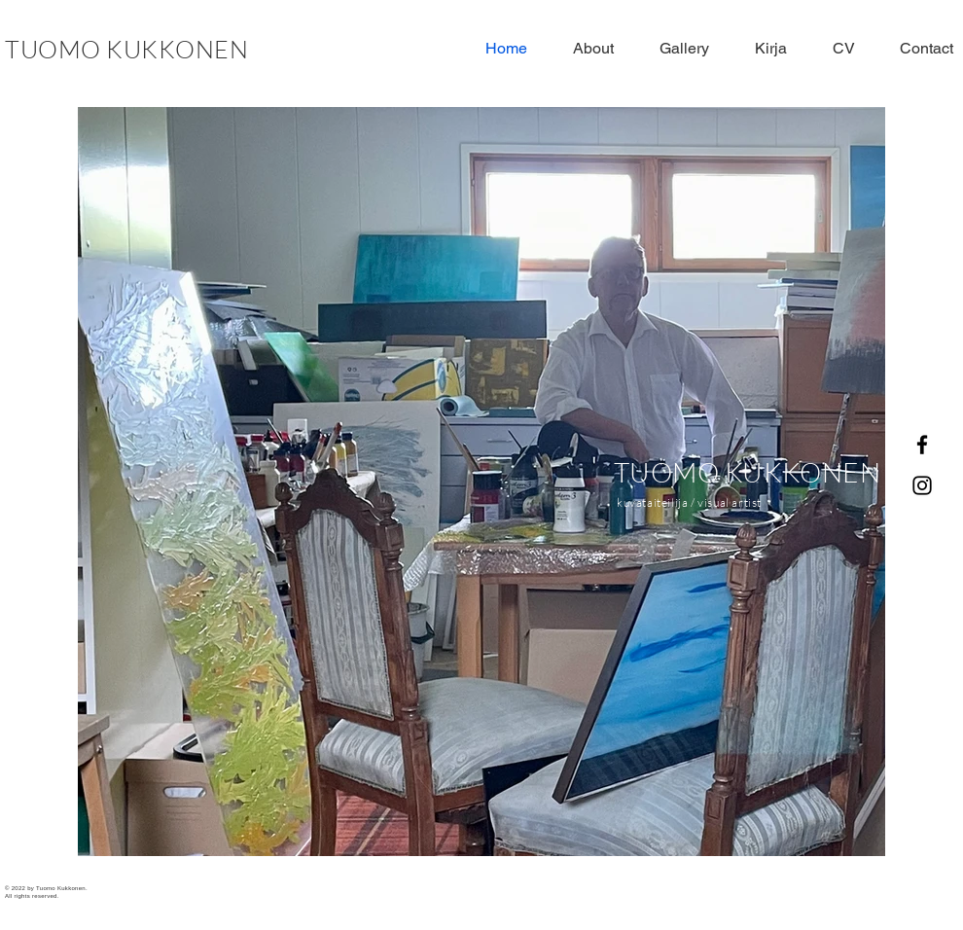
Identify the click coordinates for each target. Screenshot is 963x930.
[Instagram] (922, 485)
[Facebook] (922, 444)
